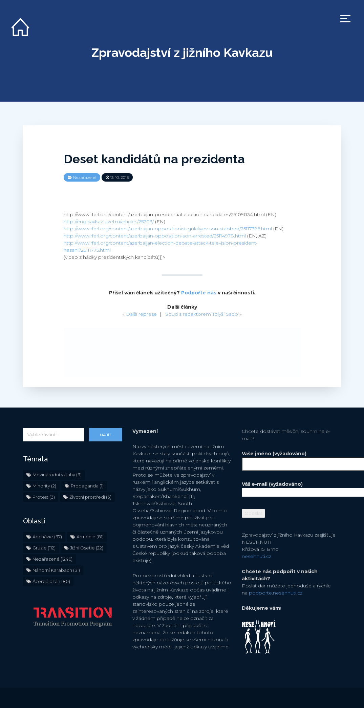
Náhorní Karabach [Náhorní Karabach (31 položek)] (56, 570)
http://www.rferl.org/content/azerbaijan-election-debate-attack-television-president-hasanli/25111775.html (161, 246)
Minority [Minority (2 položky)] (44, 485)
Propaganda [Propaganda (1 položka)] (87, 485)
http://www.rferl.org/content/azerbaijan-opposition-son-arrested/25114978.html (155, 236)
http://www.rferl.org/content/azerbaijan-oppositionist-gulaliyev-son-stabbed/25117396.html (168, 229)
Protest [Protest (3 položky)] (44, 497)
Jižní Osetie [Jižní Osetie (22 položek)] (86, 547)
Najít (105, 434)
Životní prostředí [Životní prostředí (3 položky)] (90, 497)
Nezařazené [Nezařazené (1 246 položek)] (52, 559)
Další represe (141, 314)
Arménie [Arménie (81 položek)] (90, 536)
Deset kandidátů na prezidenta (154, 159)
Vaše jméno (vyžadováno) (291, 459)
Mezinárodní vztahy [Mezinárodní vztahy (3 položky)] (57, 474)
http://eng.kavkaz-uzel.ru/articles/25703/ (109, 221)
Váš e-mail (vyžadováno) (291, 488)
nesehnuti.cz (256, 556)
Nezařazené (84, 177)
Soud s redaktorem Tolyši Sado (201, 314)
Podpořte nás (198, 293)
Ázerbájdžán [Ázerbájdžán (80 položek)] (51, 581)
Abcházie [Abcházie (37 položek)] (47, 536)
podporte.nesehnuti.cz (275, 593)
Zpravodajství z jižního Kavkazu (182, 52)
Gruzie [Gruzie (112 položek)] (44, 547)
